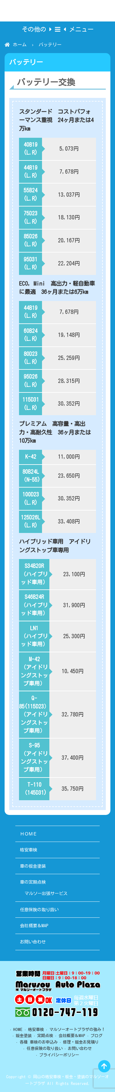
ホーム (20, 44)
